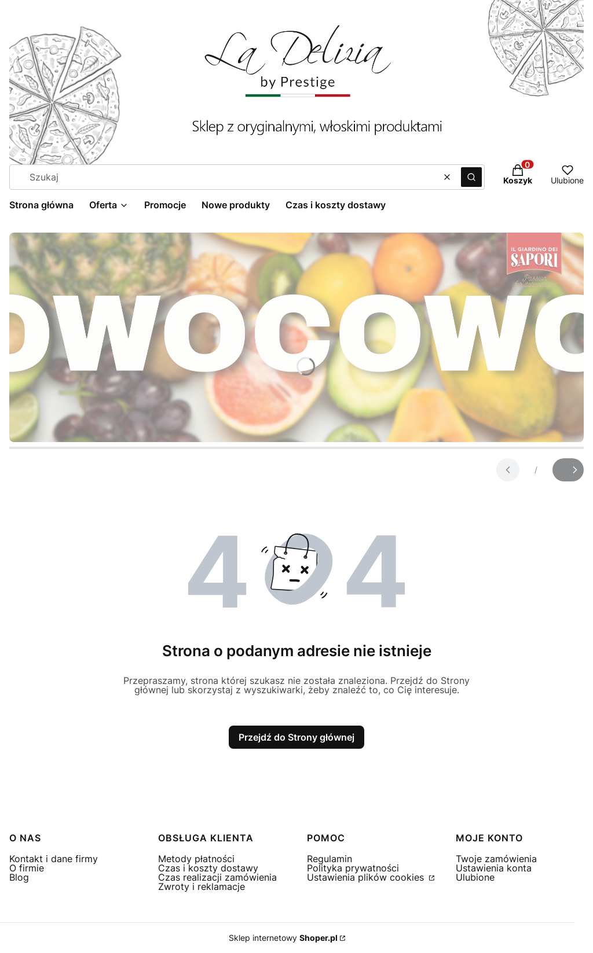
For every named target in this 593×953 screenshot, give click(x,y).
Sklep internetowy (283, 938)
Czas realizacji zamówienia (217, 877)
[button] (471, 177)
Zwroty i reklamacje (201, 886)
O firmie (26, 868)
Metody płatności (196, 858)
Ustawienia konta (494, 868)
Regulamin (329, 858)
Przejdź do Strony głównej (296, 737)
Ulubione (475, 877)
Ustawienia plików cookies (367, 877)
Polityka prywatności (353, 868)
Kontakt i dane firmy (53, 858)
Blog (19, 877)
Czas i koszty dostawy (208, 868)
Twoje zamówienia (496, 858)
